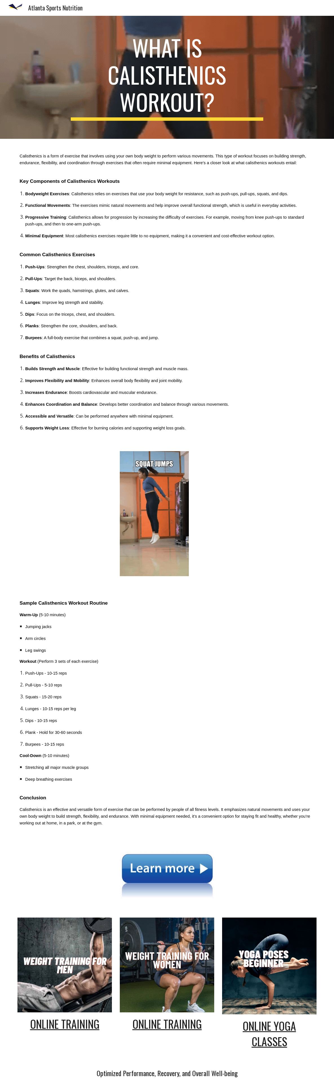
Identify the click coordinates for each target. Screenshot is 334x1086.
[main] (167, 77)
